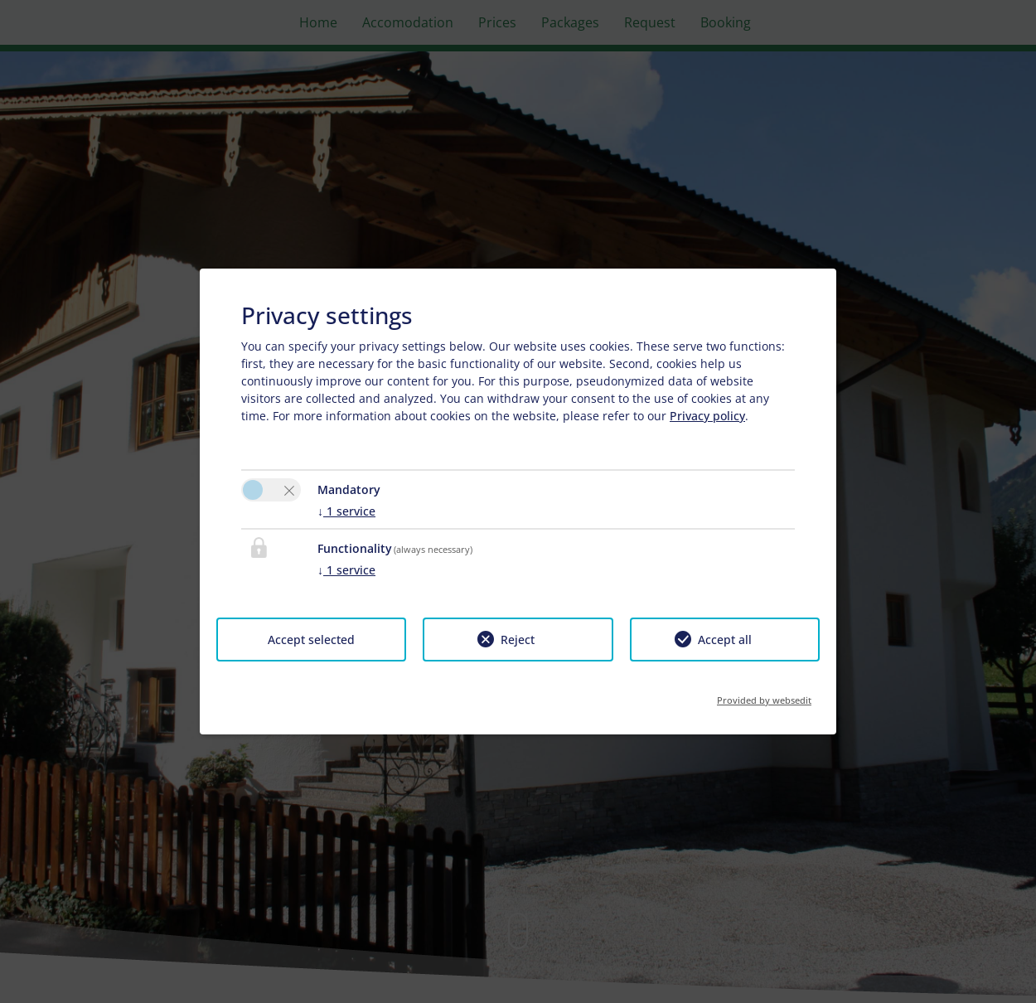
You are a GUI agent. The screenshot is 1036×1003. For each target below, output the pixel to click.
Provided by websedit (764, 695)
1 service (346, 511)
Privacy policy (707, 416)
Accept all (725, 639)
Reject (518, 639)
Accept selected (311, 639)
